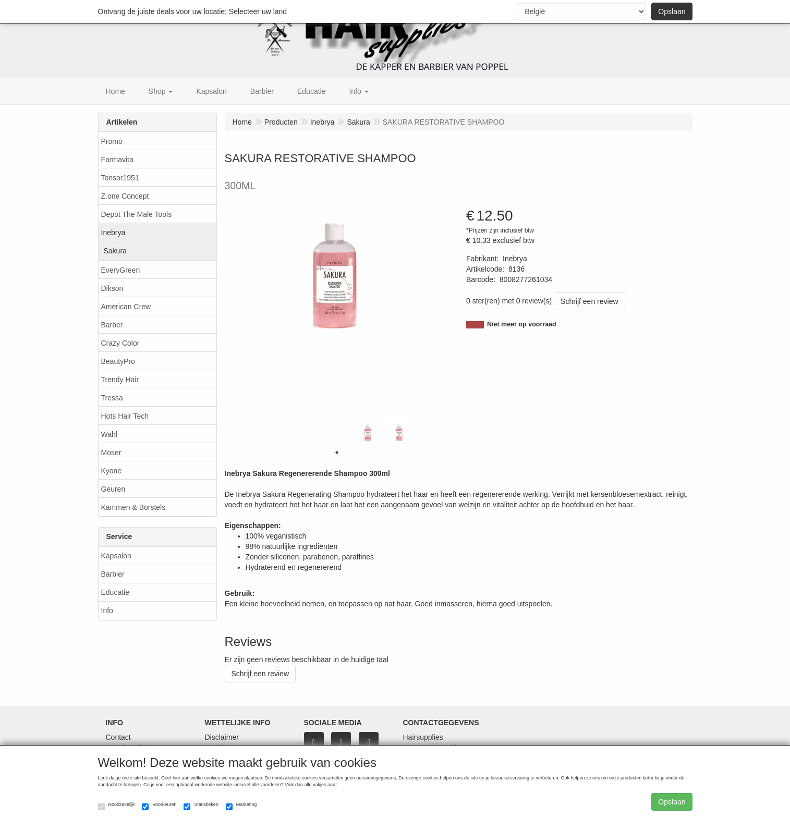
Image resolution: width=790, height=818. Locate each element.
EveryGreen (120, 270)
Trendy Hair (120, 379)
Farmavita (117, 159)
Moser (111, 452)
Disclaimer (222, 737)
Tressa (112, 398)
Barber (112, 325)
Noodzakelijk (116, 806)
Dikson (112, 288)
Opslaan (671, 11)
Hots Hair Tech (125, 416)
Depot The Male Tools (136, 214)
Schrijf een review (589, 301)
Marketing (241, 806)
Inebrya (113, 232)
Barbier (113, 574)
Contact (118, 737)
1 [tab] (337, 452)
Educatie (115, 592)
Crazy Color (120, 343)
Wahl (109, 434)
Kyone (111, 471)
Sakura (115, 251)
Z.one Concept (125, 196)
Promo (112, 141)
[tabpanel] (368, 433)
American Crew (126, 306)
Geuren (113, 489)
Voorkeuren (159, 806)
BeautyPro (118, 361)
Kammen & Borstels (133, 507)
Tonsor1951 (120, 178)
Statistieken (201, 806)
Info (107, 610)
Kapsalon (116, 556)
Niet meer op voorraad (521, 324)
